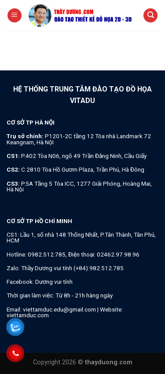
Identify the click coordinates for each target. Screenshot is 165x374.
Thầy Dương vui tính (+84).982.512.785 (72, 267)
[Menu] (14, 15)
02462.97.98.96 (118, 254)
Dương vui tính (54, 281)
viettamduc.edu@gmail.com (59, 309)
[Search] (150, 15)
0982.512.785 (47, 254)
